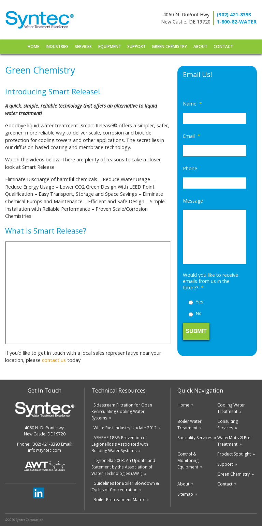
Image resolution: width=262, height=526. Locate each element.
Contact (223, 46)
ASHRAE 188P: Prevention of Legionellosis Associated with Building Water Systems (119, 444)
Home (33, 46)
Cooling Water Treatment (231, 408)
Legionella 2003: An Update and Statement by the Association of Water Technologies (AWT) (123, 467)
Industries (57, 46)
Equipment (109, 46)
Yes (199, 302)
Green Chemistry (169, 46)
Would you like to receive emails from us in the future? (210, 281)
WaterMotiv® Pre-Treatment (234, 441)
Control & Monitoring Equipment (188, 460)
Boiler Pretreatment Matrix (119, 500)
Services (83, 46)
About (200, 46)
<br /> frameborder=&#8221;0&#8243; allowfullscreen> (88, 293)
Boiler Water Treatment (189, 424)
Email (191, 136)
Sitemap (185, 494)
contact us (54, 360)
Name (192, 104)
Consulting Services (227, 424)
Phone (190, 168)
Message (193, 201)
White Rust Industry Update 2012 (125, 428)
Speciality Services (194, 438)
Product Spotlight (234, 454)
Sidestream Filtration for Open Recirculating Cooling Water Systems (121, 411)
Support (136, 46)
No (199, 313)
